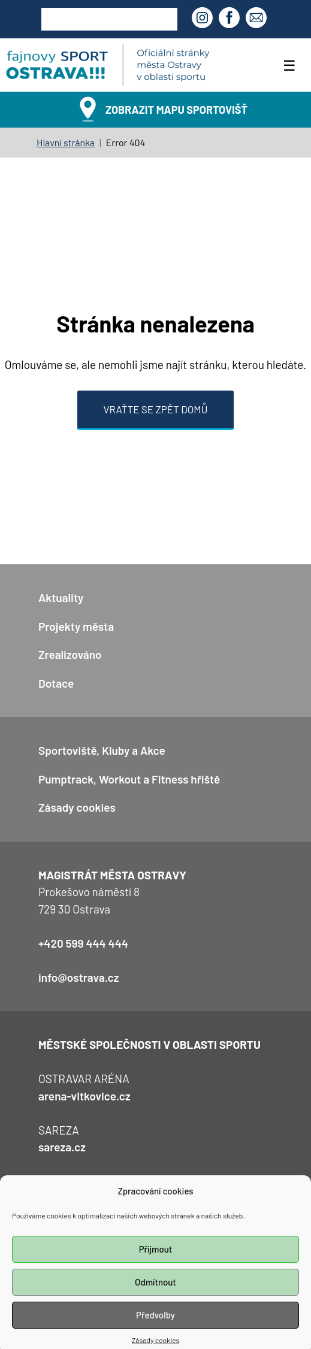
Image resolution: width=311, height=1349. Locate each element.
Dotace (56, 683)
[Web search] (109, 19)
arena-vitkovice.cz (84, 1096)
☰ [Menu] (289, 65)
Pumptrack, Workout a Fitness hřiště (129, 779)
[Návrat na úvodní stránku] (108, 65)
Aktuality (60, 597)
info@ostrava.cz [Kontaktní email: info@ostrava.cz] (78, 977)
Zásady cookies (77, 807)
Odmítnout (155, 1293)
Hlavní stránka (66, 142)
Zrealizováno (70, 654)
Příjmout (156, 1260)
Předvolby (155, 1326)
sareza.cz (62, 1147)
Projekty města (76, 626)
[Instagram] (204, 19)
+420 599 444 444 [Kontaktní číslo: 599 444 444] (83, 943)
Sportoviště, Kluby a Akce (101, 750)
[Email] (258, 19)
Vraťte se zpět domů (156, 409)
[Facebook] (231, 19)
